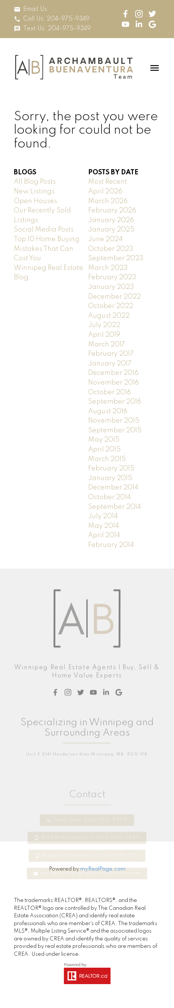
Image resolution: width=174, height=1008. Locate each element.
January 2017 (109, 363)
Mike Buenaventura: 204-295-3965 (90, 867)
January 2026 (111, 220)
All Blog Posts (35, 181)
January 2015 (110, 478)
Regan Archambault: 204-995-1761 (90, 885)
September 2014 (114, 507)
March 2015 (107, 459)
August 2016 (107, 411)
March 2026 (108, 201)
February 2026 (112, 210)
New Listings (34, 191)
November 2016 (113, 382)
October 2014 (109, 497)
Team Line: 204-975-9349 (91, 849)
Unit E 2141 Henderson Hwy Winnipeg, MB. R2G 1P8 (87, 781)
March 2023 (108, 268)
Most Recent (107, 181)
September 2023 (115, 258)
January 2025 (111, 229)
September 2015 (115, 430)
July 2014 (103, 516)
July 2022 (104, 325)
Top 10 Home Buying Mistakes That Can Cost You (47, 249)
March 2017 (106, 344)
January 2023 (111, 287)
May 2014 (103, 526)
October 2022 (110, 306)
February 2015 (111, 468)
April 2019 (104, 335)
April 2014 (104, 535)
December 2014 (113, 487)
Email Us (35, 9)
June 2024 (105, 239)
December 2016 (113, 373)
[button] (30, 9)
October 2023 (110, 249)
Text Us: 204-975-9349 (57, 29)
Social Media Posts (44, 229)
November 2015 (113, 420)
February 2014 (111, 545)
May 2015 (103, 439)
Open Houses (35, 201)
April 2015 (104, 449)
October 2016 (109, 392)
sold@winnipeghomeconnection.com (90, 902)
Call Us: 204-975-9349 (56, 19)
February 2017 (111, 354)
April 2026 (105, 191)
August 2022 (109, 315)
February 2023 (112, 277)
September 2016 (114, 401)
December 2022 (114, 296)
